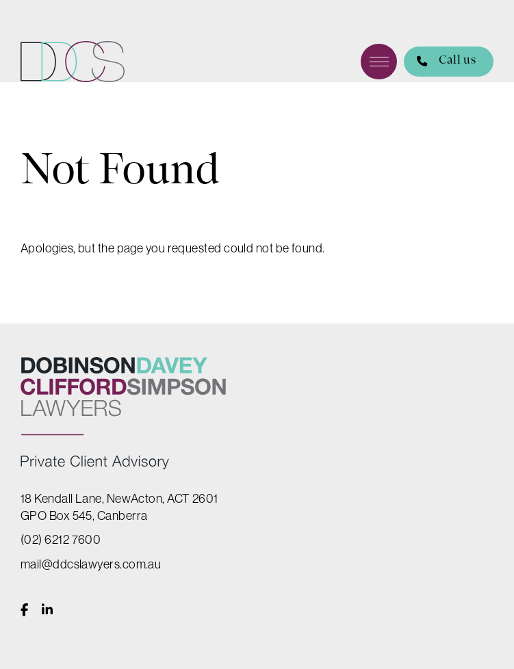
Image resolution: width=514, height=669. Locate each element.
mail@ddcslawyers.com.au (91, 564)
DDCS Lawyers (73, 61)
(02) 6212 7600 (61, 539)
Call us (440, 62)
